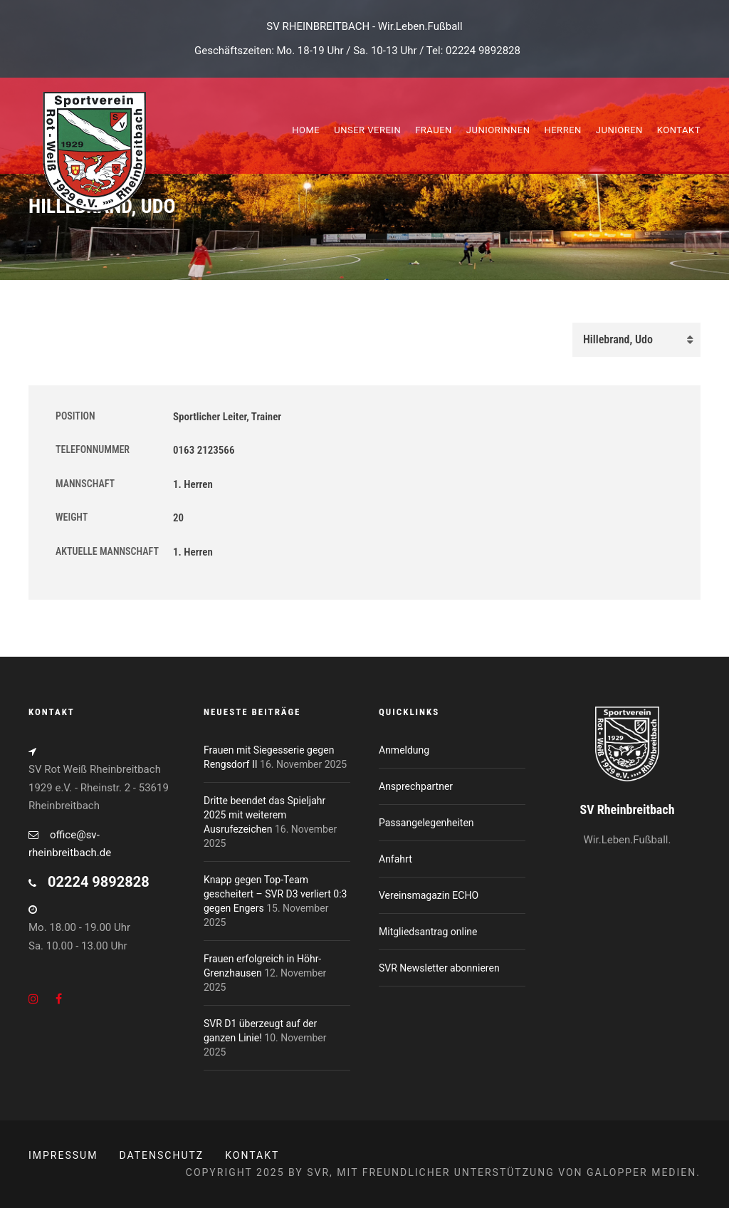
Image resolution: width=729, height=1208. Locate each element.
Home (306, 130)
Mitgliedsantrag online (428, 931)
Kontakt (679, 130)
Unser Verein (367, 130)
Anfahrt (395, 859)
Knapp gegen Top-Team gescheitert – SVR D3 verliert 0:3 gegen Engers (275, 894)
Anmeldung (404, 750)
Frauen (433, 130)
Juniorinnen (498, 130)
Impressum (63, 1155)
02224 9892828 (483, 50)
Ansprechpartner (416, 786)
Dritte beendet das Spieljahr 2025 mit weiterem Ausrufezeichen (264, 815)
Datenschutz (161, 1155)
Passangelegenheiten (426, 822)
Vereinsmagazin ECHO (428, 895)
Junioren (619, 130)
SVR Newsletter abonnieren (439, 968)
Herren (562, 130)
